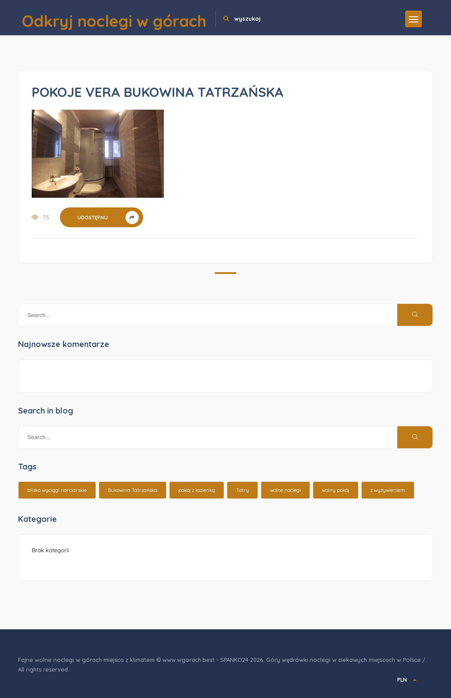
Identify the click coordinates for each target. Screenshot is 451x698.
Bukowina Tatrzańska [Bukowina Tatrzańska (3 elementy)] (132, 490)
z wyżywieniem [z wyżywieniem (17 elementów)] (387, 490)
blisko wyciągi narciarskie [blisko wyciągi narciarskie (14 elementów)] (57, 490)
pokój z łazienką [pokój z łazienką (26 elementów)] (196, 490)
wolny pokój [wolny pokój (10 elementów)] (335, 490)
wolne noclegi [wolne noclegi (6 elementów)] (285, 490)
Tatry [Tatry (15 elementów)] (242, 490)
